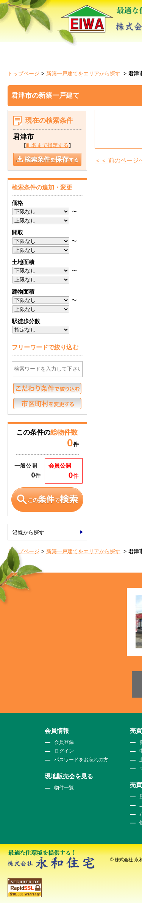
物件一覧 (64, 787)
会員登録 (64, 742)
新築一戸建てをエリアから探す (83, 73)
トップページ (23, 73)
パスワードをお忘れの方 (81, 759)
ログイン (64, 751)
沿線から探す (28, 532)
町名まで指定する (47, 145)
